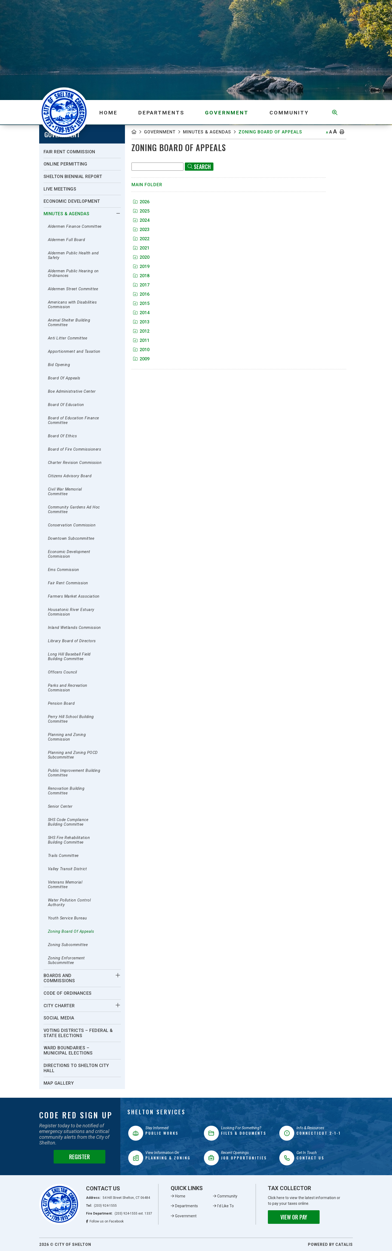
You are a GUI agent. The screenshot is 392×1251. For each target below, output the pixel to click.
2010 (141, 349)
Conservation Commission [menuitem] (72, 525)
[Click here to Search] (199, 167)
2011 (141, 340)
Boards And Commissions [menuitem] (59, 978)
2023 (141, 229)
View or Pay (293, 1217)
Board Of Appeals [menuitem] (64, 378)
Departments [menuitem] (161, 113)
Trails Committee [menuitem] (63, 855)
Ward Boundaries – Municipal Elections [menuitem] (68, 1050)
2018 (141, 275)
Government (160, 132)
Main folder (146, 184)
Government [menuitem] (227, 113)
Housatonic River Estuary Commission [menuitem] (71, 612)
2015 (141, 303)
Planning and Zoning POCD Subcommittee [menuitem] (73, 755)
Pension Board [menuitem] (61, 703)
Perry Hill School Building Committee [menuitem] (71, 719)
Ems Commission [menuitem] (63, 569)
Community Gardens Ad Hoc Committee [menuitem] (74, 509)
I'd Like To (225, 1206)
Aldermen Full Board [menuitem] (66, 240)
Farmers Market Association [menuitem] (74, 596)
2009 (141, 358)
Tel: (101, 1206)
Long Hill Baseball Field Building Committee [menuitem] (69, 656)
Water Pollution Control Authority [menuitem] (69, 902)
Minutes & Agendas (207, 132)
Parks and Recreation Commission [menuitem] (67, 687)
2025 (141, 211)
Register (79, 1157)
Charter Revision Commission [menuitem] (75, 462)
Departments (186, 1206)
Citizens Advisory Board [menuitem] (70, 476)
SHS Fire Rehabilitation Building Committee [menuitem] (69, 840)
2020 (141, 257)
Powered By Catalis (330, 1244)
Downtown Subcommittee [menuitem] (71, 538)
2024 (141, 220)
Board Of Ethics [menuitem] (62, 436)
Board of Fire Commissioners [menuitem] (74, 449)
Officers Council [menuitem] (62, 672)
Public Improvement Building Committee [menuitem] (74, 773)
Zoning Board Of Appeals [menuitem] (71, 931)
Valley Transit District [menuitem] (67, 869)
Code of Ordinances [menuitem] (68, 993)
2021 (141, 248)
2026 (141, 201)
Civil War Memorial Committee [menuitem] (65, 491)
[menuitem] (108, 112)
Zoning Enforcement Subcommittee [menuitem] (66, 960)
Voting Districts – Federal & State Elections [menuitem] (78, 1033)
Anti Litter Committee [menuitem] (67, 338)
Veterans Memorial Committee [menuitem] (65, 884)
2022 (141, 238)
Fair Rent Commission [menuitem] (69, 151)
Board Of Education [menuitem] (66, 405)
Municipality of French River (64, 112)
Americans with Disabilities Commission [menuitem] (72, 304)
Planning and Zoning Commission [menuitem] (67, 737)
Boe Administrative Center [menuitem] (72, 391)
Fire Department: (119, 1213)
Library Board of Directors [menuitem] (72, 641)
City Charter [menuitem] (59, 1005)
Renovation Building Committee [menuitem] (66, 790)
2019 (141, 266)
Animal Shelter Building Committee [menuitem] (69, 322)
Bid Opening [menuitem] (59, 365)
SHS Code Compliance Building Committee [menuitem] (68, 822)
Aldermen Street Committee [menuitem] (73, 289)
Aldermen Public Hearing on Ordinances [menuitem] (73, 273)
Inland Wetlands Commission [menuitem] (74, 627)
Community (227, 1196)
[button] (118, 213)
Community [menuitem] (289, 113)
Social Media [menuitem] (59, 1018)
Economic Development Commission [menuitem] (69, 554)
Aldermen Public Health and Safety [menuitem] (73, 255)
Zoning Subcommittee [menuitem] (68, 945)
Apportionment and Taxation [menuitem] (74, 351)
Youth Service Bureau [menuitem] (67, 918)
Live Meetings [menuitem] (60, 189)
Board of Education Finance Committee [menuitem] (73, 420)
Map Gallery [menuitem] (59, 1083)
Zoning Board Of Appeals (270, 132)
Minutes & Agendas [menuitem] (67, 213)
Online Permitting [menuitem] (65, 164)
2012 (141, 331)
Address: (118, 1198)
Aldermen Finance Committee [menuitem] (75, 226)
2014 (141, 312)
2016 (141, 294)
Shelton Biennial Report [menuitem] (73, 176)
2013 (141, 322)
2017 (141, 285)
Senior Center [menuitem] (60, 806)
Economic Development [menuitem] (72, 201)
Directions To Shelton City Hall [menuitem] (76, 1068)
